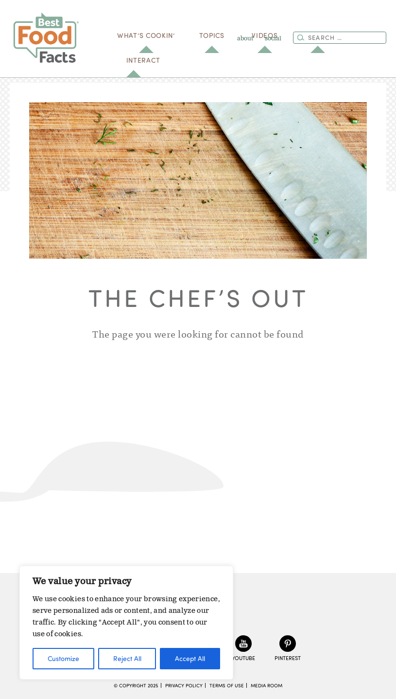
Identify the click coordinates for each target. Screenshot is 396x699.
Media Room (266, 685)
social (273, 39)
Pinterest (288, 658)
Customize (63, 658)
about (245, 39)
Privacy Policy (184, 685)
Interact (143, 60)
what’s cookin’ (146, 35)
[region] (126, 623)
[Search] (301, 37)
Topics (211, 35)
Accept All (190, 658)
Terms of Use (226, 685)
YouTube (243, 658)
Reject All (127, 658)
